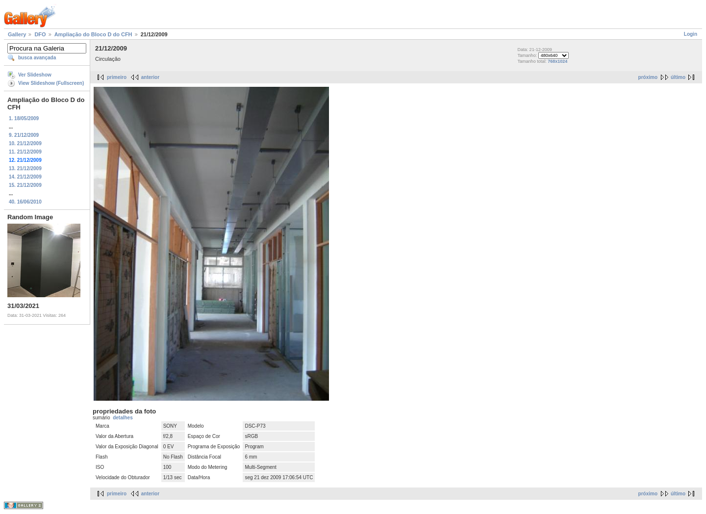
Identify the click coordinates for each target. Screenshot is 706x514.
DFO (40, 34)
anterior (150, 77)
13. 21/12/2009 (25, 168)
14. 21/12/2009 (25, 177)
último (678, 77)
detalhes (123, 417)
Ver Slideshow (34, 74)
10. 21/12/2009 (25, 143)
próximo (647, 77)
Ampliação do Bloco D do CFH (93, 34)
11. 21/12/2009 (25, 151)
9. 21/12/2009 (24, 135)
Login (690, 34)
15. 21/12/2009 (25, 185)
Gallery (17, 34)
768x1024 (557, 61)
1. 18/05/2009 (24, 118)
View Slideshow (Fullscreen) (51, 83)
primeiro (116, 77)
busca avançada (37, 57)
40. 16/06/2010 (25, 202)
